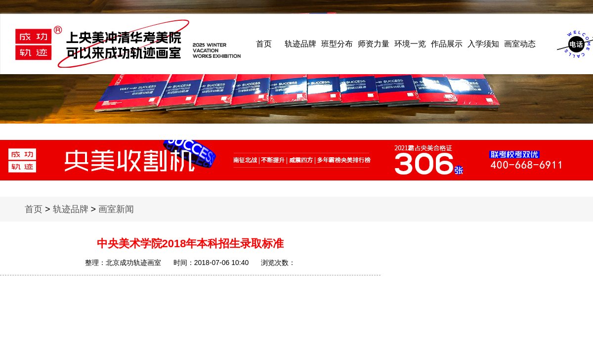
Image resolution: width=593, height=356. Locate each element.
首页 (264, 44)
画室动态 (520, 44)
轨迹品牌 (300, 44)
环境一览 (410, 44)
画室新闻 (116, 209)
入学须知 (483, 44)
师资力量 (373, 44)
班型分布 (337, 44)
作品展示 (447, 44)
